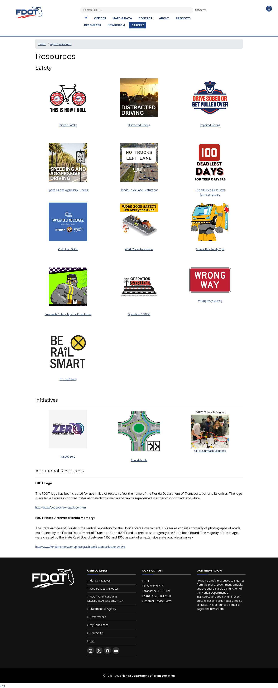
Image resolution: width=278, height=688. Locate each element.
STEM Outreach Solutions (210, 451)
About (164, 18)
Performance (98, 617)
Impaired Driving (210, 125)
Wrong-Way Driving (210, 300)
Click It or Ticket (68, 249)
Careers (138, 25)
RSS (92, 641)
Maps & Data (122, 18)
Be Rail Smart (68, 379)
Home (42, 44)
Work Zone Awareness (139, 249)
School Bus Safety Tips (210, 249)
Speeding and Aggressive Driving (68, 190)
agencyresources (60, 44)
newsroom (217, 609)
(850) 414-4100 (161, 596)
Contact (145, 18)
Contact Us (96, 633)
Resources (92, 25)
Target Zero (67, 456)
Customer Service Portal (157, 601)
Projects (183, 18)
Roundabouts (139, 460)
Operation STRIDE (139, 314)
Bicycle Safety (68, 125)
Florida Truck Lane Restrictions (139, 190)
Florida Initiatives (100, 580)
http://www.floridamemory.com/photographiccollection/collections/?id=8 (80, 546)
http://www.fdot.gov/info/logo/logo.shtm (60, 507)
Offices (100, 18)
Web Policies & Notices (104, 588)
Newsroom (116, 25)
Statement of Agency (103, 609)
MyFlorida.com (99, 625)
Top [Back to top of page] (2, 686)
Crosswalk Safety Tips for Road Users (68, 314)
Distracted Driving (139, 125)
